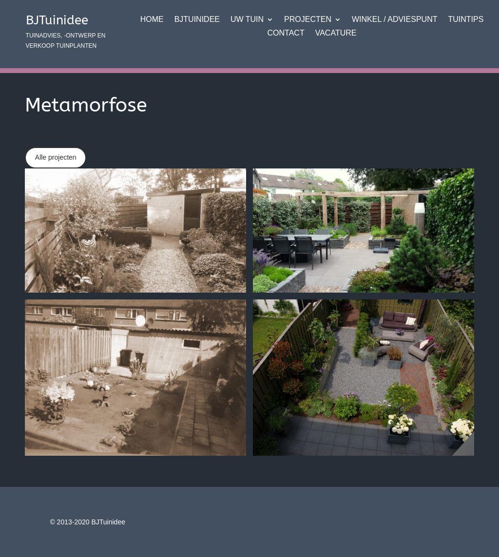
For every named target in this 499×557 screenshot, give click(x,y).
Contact (286, 33)
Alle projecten (56, 157)
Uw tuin (247, 20)
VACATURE (336, 33)
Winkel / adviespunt (394, 20)
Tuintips (465, 20)
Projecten (307, 20)
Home (152, 20)
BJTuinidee (197, 20)
